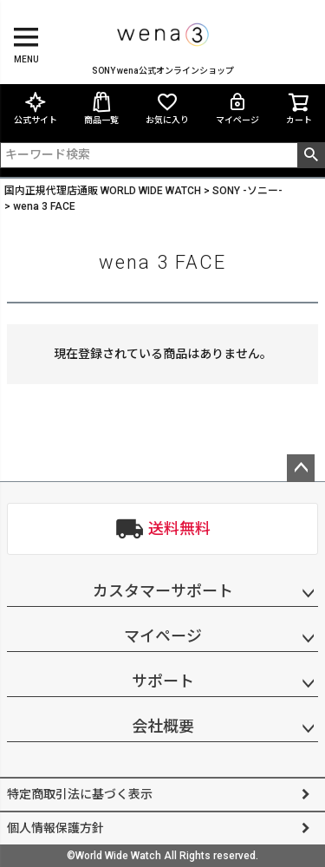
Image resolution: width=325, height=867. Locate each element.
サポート (163, 681)
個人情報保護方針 (55, 828)
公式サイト (35, 108)
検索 (310, 155)
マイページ (237, 108)
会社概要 (163, 726)
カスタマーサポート (163, 591)
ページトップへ (301, 468)
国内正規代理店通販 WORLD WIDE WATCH (102, 191)
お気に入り (167, 108)
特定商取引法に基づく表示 (80, 794)
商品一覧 (101, 108)
